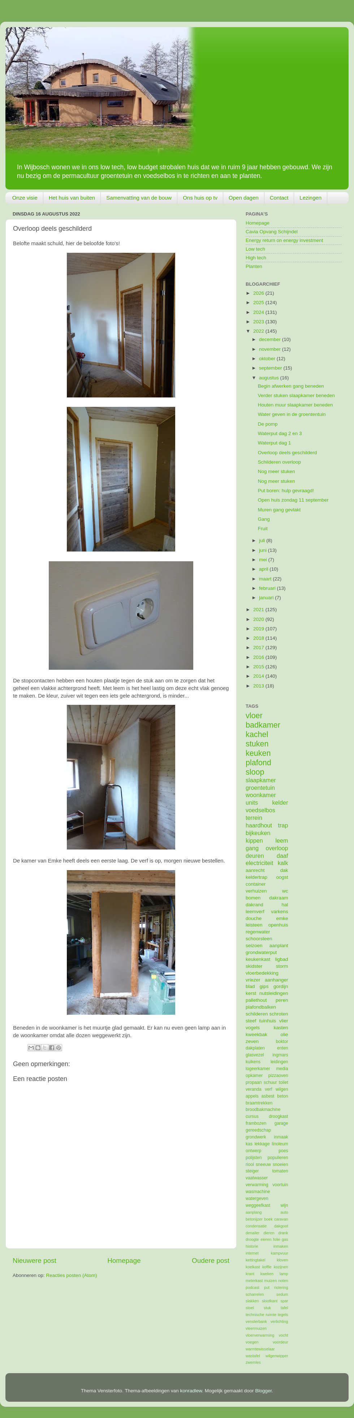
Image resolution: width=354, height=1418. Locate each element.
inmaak (281, 1137)
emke (282, 918)
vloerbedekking (262, 973)
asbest (268, 1096)
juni (263, 550)
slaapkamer (261, 780)
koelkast (253, 1267)
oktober (268, 358)
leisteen (254, 925)
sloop (255, 771)
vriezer (253, 980)
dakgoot (281, 1226)
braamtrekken (259, 1103)
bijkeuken (258, 833)
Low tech (255, 249)
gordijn (280, 986)
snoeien (280, 1164)
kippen (254, 840)
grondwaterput (261, 952)
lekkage (262, 1143)
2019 (259, 628)
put (266, 1287)
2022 (259, 331)
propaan (254, 1082)
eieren (265, 1239)
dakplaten (255, 1048)
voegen (252, 1342)
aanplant (278, 945)
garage (281, 1123)
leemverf (255, 911)
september (271, 368)
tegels (283, 1314)
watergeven (257, 1198)
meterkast (254, 1280)
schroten (278, 1014)
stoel (250, 1308)
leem (281, 840)
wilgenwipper (277, 1356)
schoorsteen (259, 938)
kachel (257, 734)
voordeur (280, 1342)
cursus (252, 1116)
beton (282, 1096)
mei (263, 559)
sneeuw (263, 1164)
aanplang (254, 1212)
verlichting (279, 1321)
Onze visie (25, 198)
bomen (253, 897)
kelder (280, 802)
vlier (283, 1020)
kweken (267, 1274)
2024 (259, 312)
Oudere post (210, 1260)
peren (282, 1000)
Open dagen (244, 198)
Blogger (263, 1390)
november (270, 349)
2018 (259, 638)
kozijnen (281, 1267)
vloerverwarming (260, 1335)
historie (252, 1246)
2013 (259, 686)
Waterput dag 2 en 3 (280, 433)
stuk (267, 1308)
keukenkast (258, 959)
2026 (259, 293)
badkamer (263, 724)
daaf (282, 855)
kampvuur (279, 1253)
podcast (252, 1287)
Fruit (263, 528)
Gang (264, 519)
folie (276, 1239)
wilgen (282, 1089)
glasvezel (255, 1054)
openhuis (278, 925)
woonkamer (261, 795)
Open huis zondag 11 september (293, 500)
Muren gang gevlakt (279, 509)
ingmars (280, 1054)
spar (284, 1301)
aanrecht (255, 870)
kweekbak (256, 1034)
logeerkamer (258, 1068)
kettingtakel (256, 1260)
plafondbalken (261, 1007)
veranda (254, 1089)
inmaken (280, 1246)
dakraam (278, 897)
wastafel (253, 1356)
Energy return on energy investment (284, 240)
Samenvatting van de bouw (139, 198)
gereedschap (258, 1130)
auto (284, 1212)
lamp (284, 1274)
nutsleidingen (273, 993)
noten (283, 1280)
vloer (254, 715)
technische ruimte (261, 1314)
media (282, 1068)
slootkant (269, 1301)
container (256, 884)
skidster (254, 966)
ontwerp (253, 1150)
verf (268, 1089)
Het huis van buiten (72, 198)
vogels (253, 1027)
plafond (258, 762)
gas (285, 1239)
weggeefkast (258, 1205)
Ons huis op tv (200, 198)
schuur (270, 1082)
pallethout (256, 1000)
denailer (252, 1233)
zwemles (253, 1362)
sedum (282, 1294)
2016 (259, 657)
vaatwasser (257, 1177)
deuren (255, 855)
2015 (259, 666)
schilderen (257, 1014)
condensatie (256, 1226)
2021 (259, 609)
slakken (252, 1301)
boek (268, 1219)
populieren (278, 1157)
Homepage (124, 1260)
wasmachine (258, 1191)
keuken (258, 753)
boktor (282, 1041)
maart (266, 579)
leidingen (279, 1061)
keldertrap (256, 877)
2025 (259, 302)
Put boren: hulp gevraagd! (286, 490)
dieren (268, 1233)
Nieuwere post (34, 1260)
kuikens (253, 1061)
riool (250, 1164)
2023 (259, 321)
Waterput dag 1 (274, 443)
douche (254, 918)
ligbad (281, 959)
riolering (281, 1287)
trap (283, 825)
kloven (282, 1260)
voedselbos (260, 810)
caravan (281, 1219)
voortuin (280, 1184)
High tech (256, 257)
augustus (269, 377)
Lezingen (310, 198)
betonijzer (254, 1219)
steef (251, 1020)
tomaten (280, 1171)
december (270, 339)
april (264, 569)
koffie (267, 1267)
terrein (254, 817)
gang (252, 848)
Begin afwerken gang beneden (291, 386)
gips (264, 986)
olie (284, 1034)
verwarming (257, 1184)
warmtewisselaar (260, 1349)
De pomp (268, 424)
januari (267, 597)
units (252, 802)
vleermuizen (256, 1328)
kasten (281, 1027)
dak (284, 870)
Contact (279, 198)
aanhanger (276, 980)
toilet (283, 1082)
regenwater (258, 931)
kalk (283, 863)
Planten (254, 266)
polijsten (254, 1157)
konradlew (191, 1390)
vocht (283, 1335)
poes (283, 1150)
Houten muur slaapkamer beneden (295, 405)
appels (252, 1096)
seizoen (254, 945)
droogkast (278, 1116)
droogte (252, 1239)
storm (282, 966)
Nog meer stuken (276, 471)
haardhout (259, 825)
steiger (252, 1171)
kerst (251, 993)
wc (285, 891)
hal (284, 904)
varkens (279, 911)
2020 (259, 619)
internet (252, 1253)
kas (249, 1143)
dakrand (254, 904)
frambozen (256, 1123)
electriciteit (259, 863)
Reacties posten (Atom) (71, 1275)
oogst (282, 877)
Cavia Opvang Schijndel (272, 231)
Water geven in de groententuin (292, 414)
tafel (284, 1308)
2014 (259, 676)
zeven (252, 1041)
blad (250, 986)
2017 (259, 647)
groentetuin (260, 787)
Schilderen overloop (279, 462)
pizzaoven (278, 1075)
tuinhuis (267, 1020)
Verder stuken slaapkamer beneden (296, 395)
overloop (277, 848)
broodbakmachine (263, 1109)
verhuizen (256, 891)
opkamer (254, 1075)
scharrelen (255, 1294)
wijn (284, 1205)
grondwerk (256, 1137)
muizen (270, 1280)
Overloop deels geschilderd (287, 452)
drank (283, 1233)
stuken (257, 743)
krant (250, 1274)
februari (268, 588)
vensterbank (256, 1321)
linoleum (280, 1143)
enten (282, 1048)
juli (262, 540)
